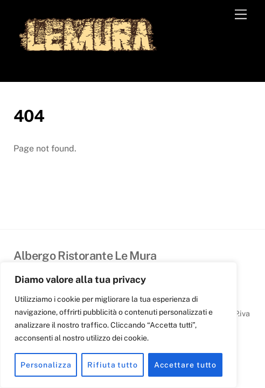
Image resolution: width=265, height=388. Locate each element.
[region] (118, 325)
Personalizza (46, 365)
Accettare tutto (185, 365)
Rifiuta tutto (112, 365)
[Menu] (241, 14)
